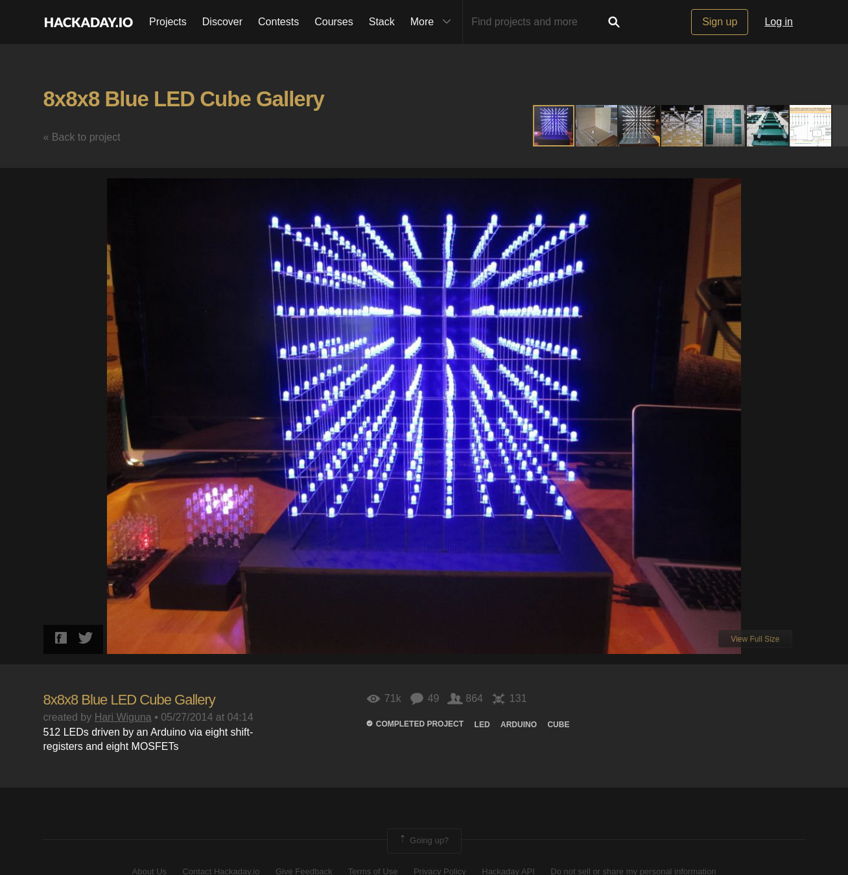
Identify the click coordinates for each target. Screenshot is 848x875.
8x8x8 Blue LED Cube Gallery (183, 99)
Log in (778, 21)
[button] (597, 126)
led (482, 724)
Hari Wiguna (123, 717)
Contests (278, 21)
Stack (382, 21)
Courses (333, 21)
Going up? (423, 841)
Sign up (719, 21)
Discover (222, 21)
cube (558, 724)
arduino (519, 724)
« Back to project (82, 137)
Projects (168, 21)
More (433, 22)
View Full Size (755, 639)
